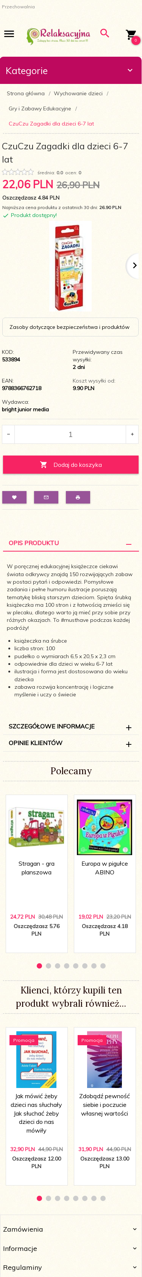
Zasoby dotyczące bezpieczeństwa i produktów (69, 327)
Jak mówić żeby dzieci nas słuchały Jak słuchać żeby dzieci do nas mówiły (36, 1113)
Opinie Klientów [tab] (35, 743)
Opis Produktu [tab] (34, 543)
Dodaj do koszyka (71, 465)
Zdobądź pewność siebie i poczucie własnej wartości (104, 1104)
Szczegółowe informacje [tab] (52, 726)
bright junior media (25, 409)
